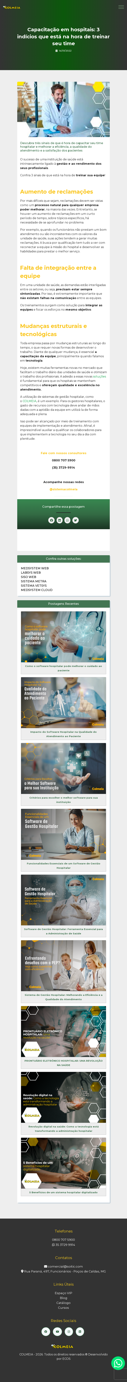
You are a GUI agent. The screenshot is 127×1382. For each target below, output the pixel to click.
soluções (99, 376)
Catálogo (63, 1303)
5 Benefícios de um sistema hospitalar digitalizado (63, 1192)
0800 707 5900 (63, 1240)
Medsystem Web (35, 568)
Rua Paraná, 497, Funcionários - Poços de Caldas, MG (63, 1271)
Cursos (63, 1308)
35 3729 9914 (63, 1245)
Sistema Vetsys (34, 585)
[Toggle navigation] (121, 7)
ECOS (66, 1358)
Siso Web (28, 577)
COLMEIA (29, 401)
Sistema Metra (33, 581)
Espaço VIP (63, 1293)
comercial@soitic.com (63, 1266)
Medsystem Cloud (36, 590)
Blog (63, 1298)
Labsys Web (31, 572)
